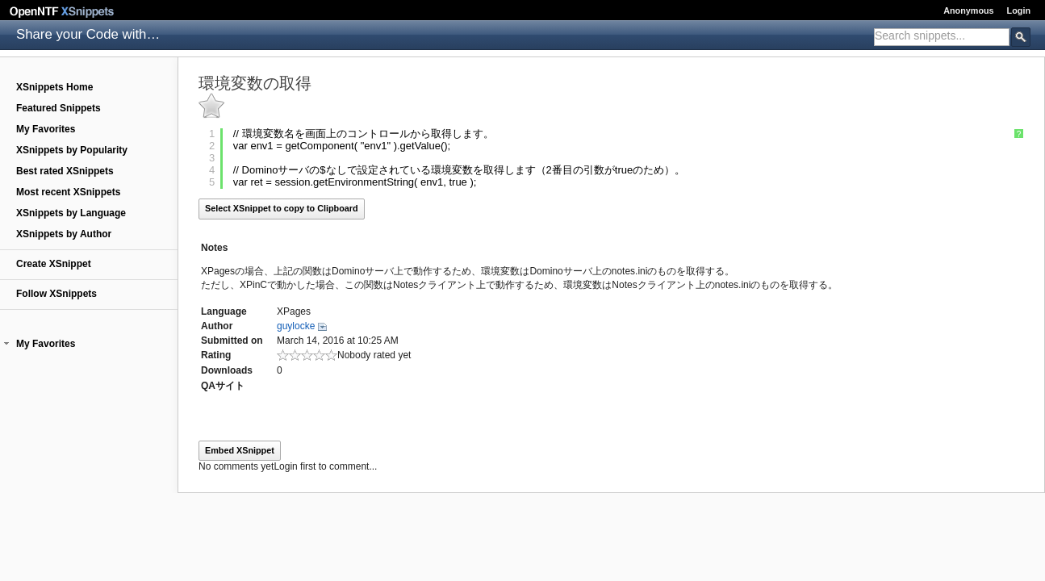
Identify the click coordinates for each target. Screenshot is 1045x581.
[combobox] (941, 37)
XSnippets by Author (63, 234)
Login (1018, 10)
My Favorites (45, 129)
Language (224, 311)
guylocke (296, 326)
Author (216, 326)
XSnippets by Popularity (71, 150)
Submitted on (232, 340)
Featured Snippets (58, 108)
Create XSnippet (53, 264)
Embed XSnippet (239, 450)
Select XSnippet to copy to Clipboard (281, 208)
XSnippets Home (54, 87)
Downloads (227, 370)
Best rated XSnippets (65, 171)
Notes (214, 247)
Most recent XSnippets (68, 192)
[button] (6, 343)
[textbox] (942, 35)
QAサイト (223, 385)
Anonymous (968, 10)
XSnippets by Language (71, 213)
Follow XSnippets (56, 293)
